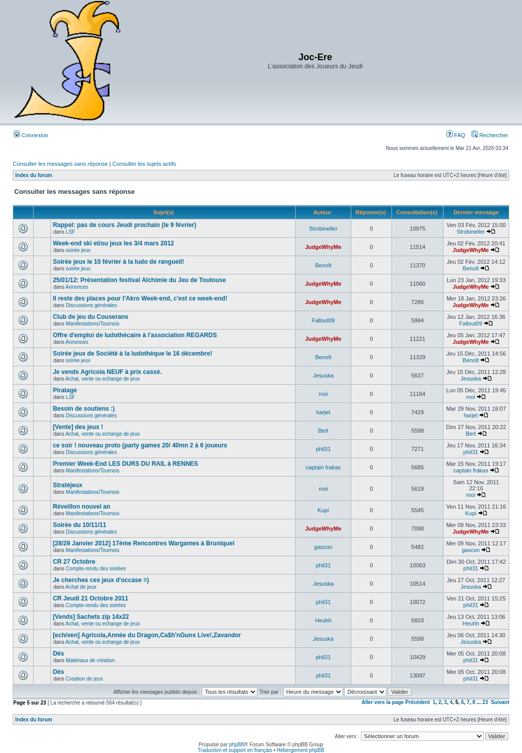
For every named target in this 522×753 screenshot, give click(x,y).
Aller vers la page (383, 702)
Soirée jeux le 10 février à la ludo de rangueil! (118, 261)
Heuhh (323, 620)
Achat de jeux (81, 587)
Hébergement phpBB (300, 750)
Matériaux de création (90, 660)
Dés (58, 653)
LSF (70, 232)
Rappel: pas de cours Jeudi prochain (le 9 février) (124, 225)
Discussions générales (91, 305)
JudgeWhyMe (323, 247)
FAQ (456, 135)
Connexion (31, 135)
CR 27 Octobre (74, 561)
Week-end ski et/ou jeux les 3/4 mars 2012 (113, 243)
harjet (323, 412)
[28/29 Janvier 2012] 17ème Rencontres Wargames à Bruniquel (143, 543)
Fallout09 (322, 320)
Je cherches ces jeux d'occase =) (101, 580)
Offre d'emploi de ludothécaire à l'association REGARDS (135, 335)
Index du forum (33, 175)
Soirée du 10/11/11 (80, 525)
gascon (323, 547)
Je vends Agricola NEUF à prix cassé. (107, 371)
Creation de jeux (84, 679)
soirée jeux (78, 250)
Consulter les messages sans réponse (60, 164)
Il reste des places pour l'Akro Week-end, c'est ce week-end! (140, 298)
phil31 (323, 449)
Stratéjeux (68, 485)
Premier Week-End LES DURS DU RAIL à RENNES (125, 463)
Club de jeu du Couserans (90, 316)
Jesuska (323, 375)
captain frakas (323, 467)
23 (485, 702)
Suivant (500, 702)
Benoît (323, 265)
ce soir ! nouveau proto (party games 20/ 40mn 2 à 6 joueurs (140, 445)
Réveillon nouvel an (82, 506)
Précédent (417, 702)
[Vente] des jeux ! (78, 427)
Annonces (77, 287)
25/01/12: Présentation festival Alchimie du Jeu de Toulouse (139, 280)
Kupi (323, 510)
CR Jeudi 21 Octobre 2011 (90, 598)
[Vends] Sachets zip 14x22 (91, 616)
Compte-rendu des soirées (96, 568)
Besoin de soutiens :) (84, 408)
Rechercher (490, 135)
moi (323, 394)
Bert (323, 431)
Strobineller (323, 228)
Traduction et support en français (235, 750)
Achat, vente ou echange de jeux (103, 379)
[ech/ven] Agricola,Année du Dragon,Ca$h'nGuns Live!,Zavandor (147, 635)
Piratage (65, 390)
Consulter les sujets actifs (144, 164)
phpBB (236, 744)
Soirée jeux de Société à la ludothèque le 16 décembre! (133, 353)
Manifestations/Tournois (92, 324)
